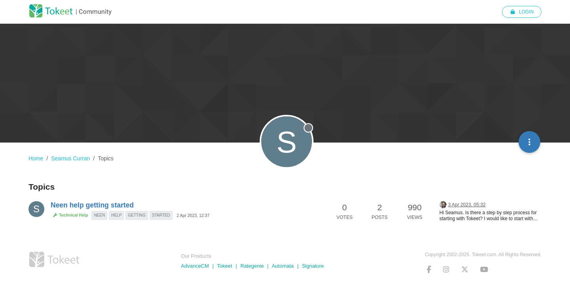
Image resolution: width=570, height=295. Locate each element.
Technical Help (70, 215)
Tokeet (224, 266)
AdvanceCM (195, 266)
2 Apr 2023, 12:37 (193, 215)
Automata (283, 266)
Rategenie (252, 266)
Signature (313, 266)
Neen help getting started (92, 205)
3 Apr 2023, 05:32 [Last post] (467, 204)
